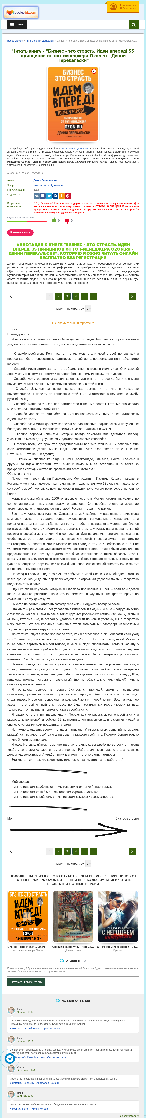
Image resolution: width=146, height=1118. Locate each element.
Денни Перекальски (45, 180)
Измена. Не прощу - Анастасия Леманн (34, 1083)
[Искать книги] (134, 24)
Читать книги (68, 148)
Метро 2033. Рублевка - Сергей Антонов (35, 1028)
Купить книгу (20, 232)
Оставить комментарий (26, 982)
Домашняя (83, 148)
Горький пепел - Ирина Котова (29, 1108)
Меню (17, 24)
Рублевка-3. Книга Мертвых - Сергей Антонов (38, 1057)
